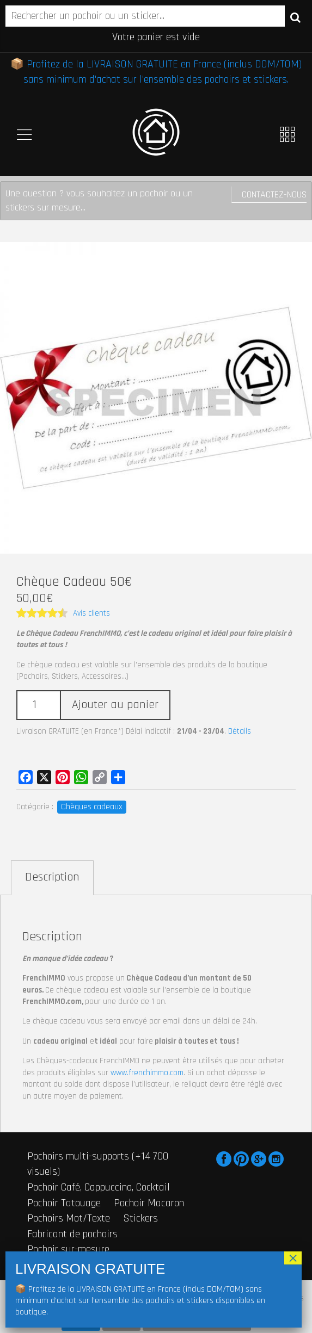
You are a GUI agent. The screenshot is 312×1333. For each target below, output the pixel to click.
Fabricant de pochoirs (72, 1234)
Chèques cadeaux (92, 807)
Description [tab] (52, 877)
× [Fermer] (293, 1257)
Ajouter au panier (115, 704)
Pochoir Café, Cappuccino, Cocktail (98, 1187)
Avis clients (91, 613)
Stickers (140, 1218)
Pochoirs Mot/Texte (68, 1218)
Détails (239, 731)
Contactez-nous (274, 194)
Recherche (295, 17)
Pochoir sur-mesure (68, 1249)
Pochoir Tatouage (64, 1203)
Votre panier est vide (156, 37)
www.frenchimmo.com (147, 1073)
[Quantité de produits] (38, 705)
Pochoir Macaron (149, 1203)
